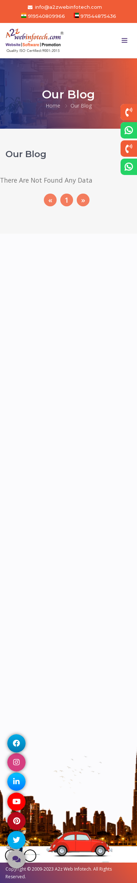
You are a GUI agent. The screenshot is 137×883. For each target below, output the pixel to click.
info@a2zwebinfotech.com (68, 7)
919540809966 (45, 16)
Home (53, 105)
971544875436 (97, 16)
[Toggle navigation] (124, 40)
